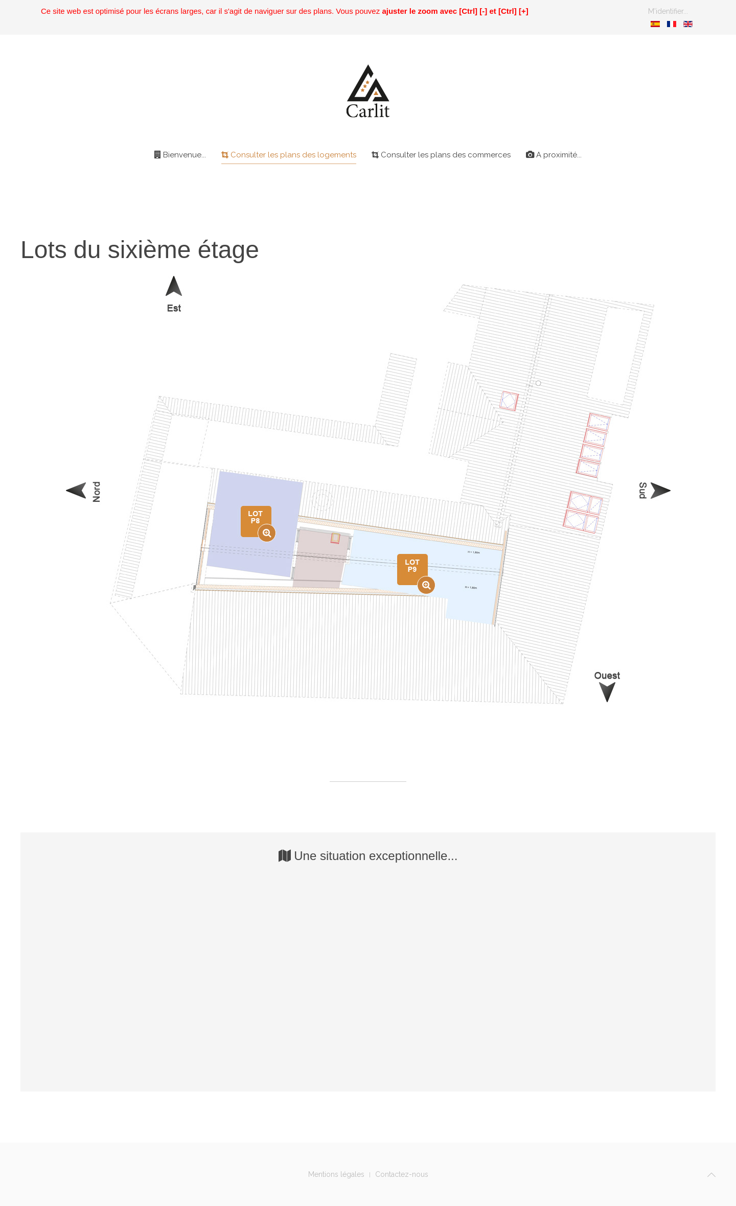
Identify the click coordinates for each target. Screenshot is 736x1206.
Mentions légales (336, 1174)
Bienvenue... (180, 154)
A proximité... (554, 154)
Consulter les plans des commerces (441, 154)
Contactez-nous (401, 1174)
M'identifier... (668, 11)
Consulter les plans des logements (288, 154)
